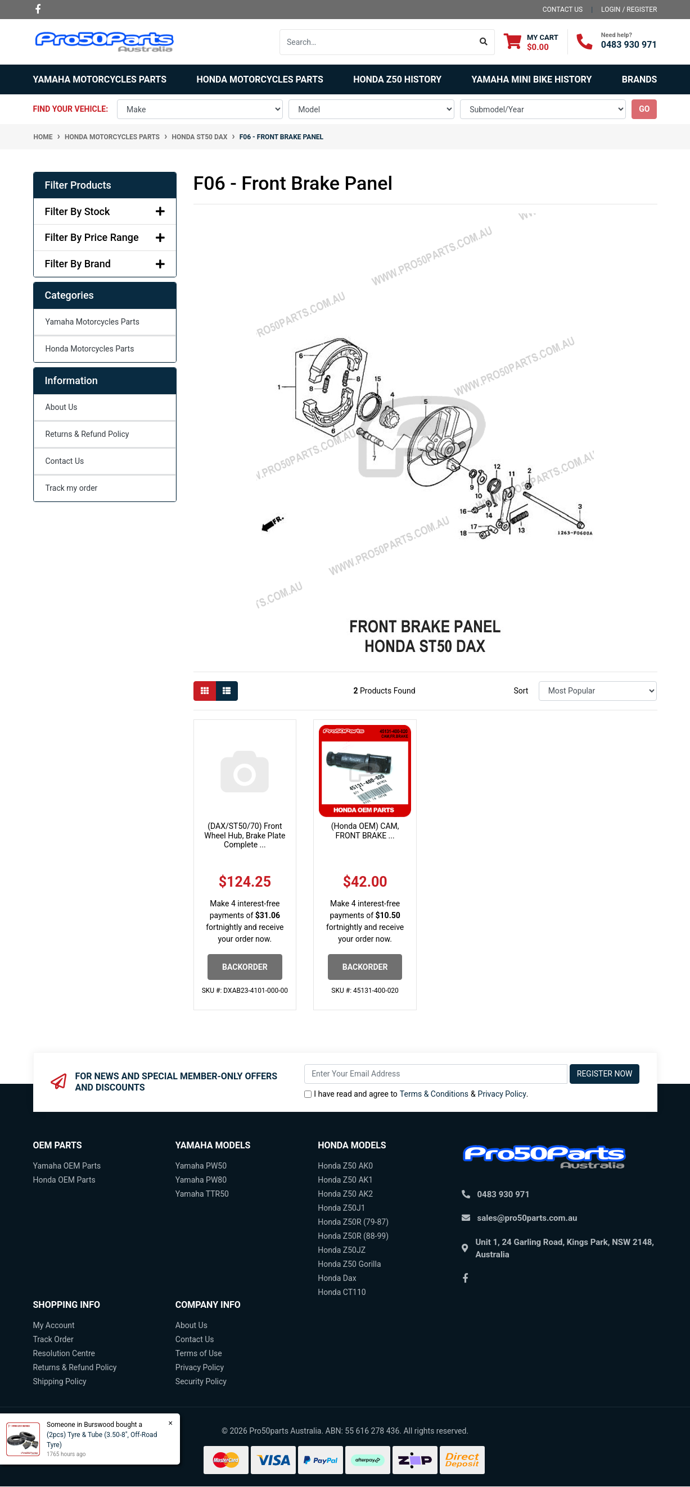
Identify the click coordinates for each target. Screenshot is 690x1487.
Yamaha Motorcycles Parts (92, 321)
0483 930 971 (629, 44)
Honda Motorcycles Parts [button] (259, 79)
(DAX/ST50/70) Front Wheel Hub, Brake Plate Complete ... (244, 836)
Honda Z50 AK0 (345, 1165)
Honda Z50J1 (341, 1207)
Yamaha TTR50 (202, 1193)
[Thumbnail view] (204, 691)
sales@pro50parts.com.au (527, 1218)
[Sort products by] (598, 691)
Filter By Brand (105, 264)
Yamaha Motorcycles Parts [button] (99, 79)
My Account (54, 1325)
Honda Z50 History (397, 79)
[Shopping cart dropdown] (531, 41)
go (644, 108)
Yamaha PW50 (201, 1165)
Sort (520, 690)
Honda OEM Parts (64, 1179)
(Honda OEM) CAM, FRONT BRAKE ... (365, 831)
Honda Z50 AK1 (345, 1179)
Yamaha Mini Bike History (532, 79)
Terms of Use (198, 1353)
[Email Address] (435, 1074)
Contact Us (65, 461)
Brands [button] (639, 79)
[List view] (226, 691)
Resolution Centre (64, 1353)
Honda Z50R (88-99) (353, 1235)
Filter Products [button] (78, 185)
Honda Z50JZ (342, 1250)
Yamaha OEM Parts (67, 1165)
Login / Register (629, 9)
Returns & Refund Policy (87, 434)
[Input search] (376, 42)
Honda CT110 (342, 1292)
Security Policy (201, 1381)
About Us (62, 407)
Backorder (245, 967)
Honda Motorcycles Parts (90, 348)
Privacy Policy (502, 1093)
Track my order (72, 487)
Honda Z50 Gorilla (349, 1264)
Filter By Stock (105, 211)
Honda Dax (337, 1278)
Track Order (53, 1339)
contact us (563, 9)
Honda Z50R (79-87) (353, 1221)
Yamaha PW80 (201, 1179)
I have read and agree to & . (416, 1094)
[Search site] (484, 42)
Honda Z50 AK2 (345, 1193)
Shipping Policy (60, 1381)
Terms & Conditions (434, 1093)
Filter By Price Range (105, 237)
